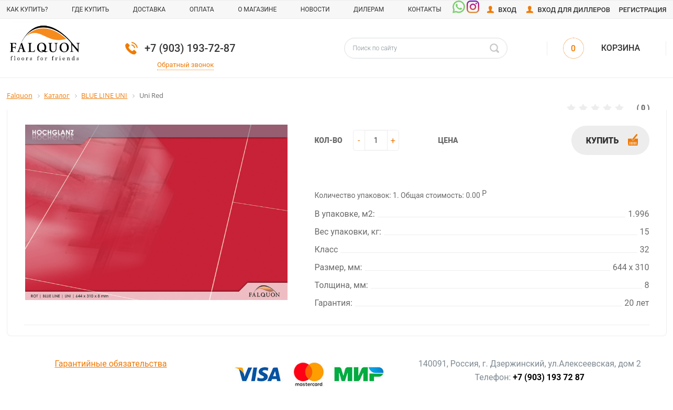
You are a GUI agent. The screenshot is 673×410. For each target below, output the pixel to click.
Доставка (149, 9)
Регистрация (642, 10)
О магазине (257, 9)
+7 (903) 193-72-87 (190, 48)
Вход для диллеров (573, 10)
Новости (315, 9)
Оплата (202, 9)
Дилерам (369, 9)
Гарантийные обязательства (111, 364)
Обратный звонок (185, 65)
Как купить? (27, 9)
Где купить (90, 9)
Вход (507, 10)
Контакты (425, 9)
